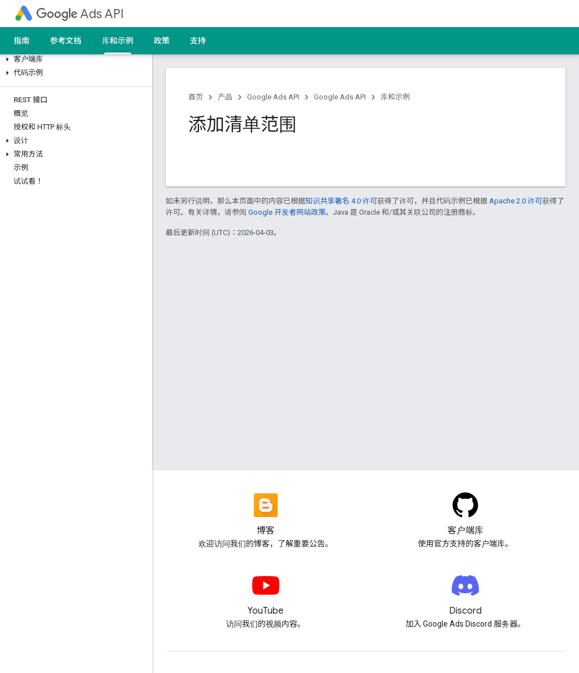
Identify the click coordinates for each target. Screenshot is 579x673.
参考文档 (65, 41)
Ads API (80, 13)
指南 (21, 41)
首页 (195, 97)
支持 (198, 41)
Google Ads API (273, 97)
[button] (74, 59)
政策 (162, 41)
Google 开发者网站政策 (287, 212)
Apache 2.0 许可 (515, 201)
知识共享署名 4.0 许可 (341, 201)
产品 (225, 97)
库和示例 (395, 97)
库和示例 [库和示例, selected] (117, 41)
